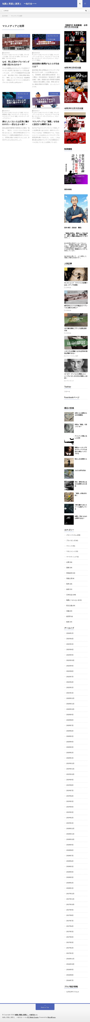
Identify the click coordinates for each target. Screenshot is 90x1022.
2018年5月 (69, 866)
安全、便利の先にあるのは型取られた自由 (81, 484)
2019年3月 (69, 812)
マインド (69, 546)
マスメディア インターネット (19, 114)
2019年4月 (69, 807)
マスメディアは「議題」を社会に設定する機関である (45, 122)
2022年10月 (70, 660)
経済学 (68, 616)
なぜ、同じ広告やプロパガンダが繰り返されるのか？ (15, 63)
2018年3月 (69, 877)
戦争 (67, 584)
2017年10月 (70, 904)
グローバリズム (70, 355)
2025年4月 (69, 649)
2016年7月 (69, 980)
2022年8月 (69, 671)
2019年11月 (70, 769)
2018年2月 (69, 883)
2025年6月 (69, 638)
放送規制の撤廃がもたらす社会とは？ (45, 64)
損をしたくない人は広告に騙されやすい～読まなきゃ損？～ (15, 122)
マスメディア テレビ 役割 (9, 116)
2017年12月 (70, 893)
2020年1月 (69, 758)
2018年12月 (70, 828)
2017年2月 (69, 948)
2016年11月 (70, 959)
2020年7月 (69, 725)
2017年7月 (69, 921)
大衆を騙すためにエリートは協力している (81, 507)
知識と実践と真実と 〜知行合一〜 (26, 1015)
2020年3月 (69, 747)
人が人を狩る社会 (80, 470)
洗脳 (67, 611)
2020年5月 (69, 736)
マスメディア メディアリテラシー (44, 58)
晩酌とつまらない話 (73, 600)
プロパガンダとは (11, 58)
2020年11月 (70, 704)
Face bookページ (71, 397)
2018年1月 (69, 888)
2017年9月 (69, 910)
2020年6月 (69, 731)
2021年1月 (69, 693)
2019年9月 (69, 780)
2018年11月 (70, 834)
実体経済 (69, 573)
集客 (21, 97)
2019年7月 (69, 790)
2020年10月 (70, 709)
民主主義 (52, 39)
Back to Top (45, 1007)
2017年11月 (70, 899)
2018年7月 (69, 855)
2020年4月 (69, 742)
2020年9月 (69, 714)
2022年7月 (69, 676)
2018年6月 (69, 861)
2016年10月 (70, 964)
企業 (67, 562)
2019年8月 (69, 785)
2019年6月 (69, 796)
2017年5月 (69, 931)
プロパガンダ (24, 36)
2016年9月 (69, 969)
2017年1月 (69, 953)
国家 (67, 567)
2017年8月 (69, 915)
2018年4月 (69, 872)
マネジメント (70, 551)
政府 (76, 355)
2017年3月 (69, 942)
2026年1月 (69, 633)
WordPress (52, 1017)
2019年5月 (69, 801)
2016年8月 (69, 975)
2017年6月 (69, 926)
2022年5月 (69, 687)
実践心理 (69, 578)
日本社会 (68, 287)
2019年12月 (70, 763)
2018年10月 (70, 839)
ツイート (67, 391)
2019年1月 (69, 823)
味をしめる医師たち (81, 459)
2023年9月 (69, 655)
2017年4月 (69, 937)
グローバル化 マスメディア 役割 (13, 54)
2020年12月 (70, 698)
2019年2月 (69, 817)
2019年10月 (70, 774)
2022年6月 (69, 682)
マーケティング (71, 557)
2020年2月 (69, 752)
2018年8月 (69, 850)
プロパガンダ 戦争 (14, 56)
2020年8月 (69, 720)
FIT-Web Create (33, 1017)
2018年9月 (69, 845)
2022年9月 (69, 666)
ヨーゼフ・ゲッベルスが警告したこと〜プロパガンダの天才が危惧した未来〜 (75, 376)
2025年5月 (69, 644)
